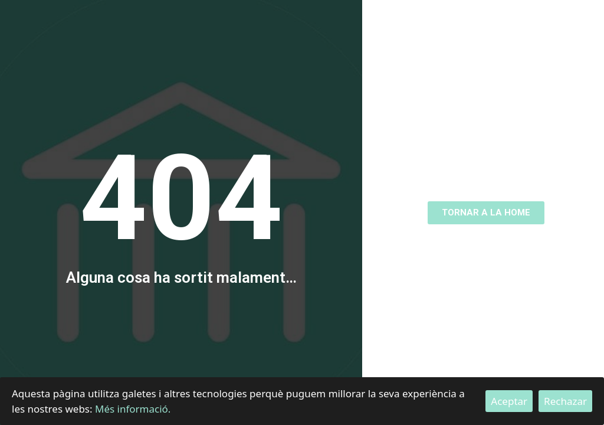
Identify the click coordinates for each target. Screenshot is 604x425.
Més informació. (132, 409)
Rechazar (565, 401)
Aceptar (509, 401)
